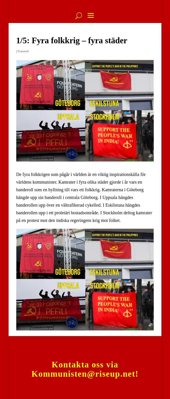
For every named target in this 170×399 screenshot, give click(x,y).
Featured (23, 51)
